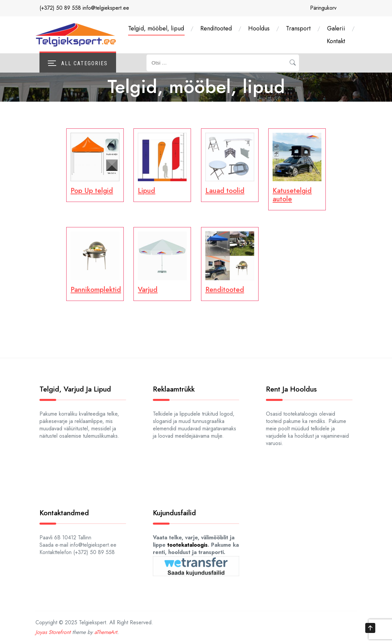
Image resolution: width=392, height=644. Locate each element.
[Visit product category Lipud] (162, 164)
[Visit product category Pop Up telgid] (95, 164)
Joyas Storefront (53, 632)
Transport (298, 28)
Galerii (336, 28)
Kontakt (336, 41)
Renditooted (216, 28)
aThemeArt (105, 632)
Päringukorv (323, 8)
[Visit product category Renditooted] (229, 262)
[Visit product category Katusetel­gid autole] (297, 168)
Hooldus (259, 28)
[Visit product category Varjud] (162, 262)
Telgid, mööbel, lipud (156, 28)
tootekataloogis (187, 545)
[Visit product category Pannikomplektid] (95, 262)
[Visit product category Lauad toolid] (229, 164)
